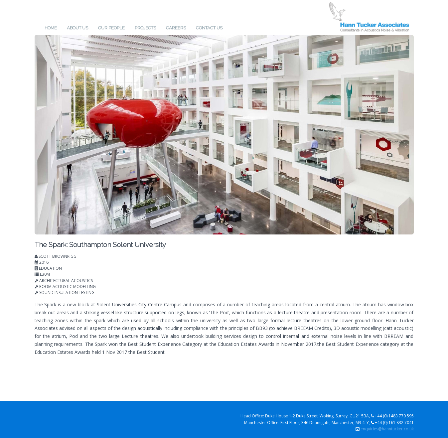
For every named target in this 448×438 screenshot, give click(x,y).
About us (77, 26)
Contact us (209, 26)
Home (51, 26)
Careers (176, 26)
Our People (111, 26)
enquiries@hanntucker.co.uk (387, 429)
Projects (145, 26)
